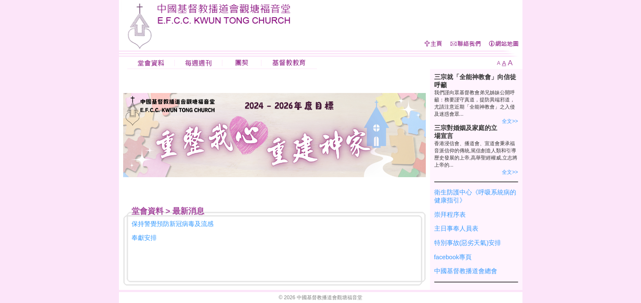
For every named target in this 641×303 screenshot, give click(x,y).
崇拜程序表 (450, 214)
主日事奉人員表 (456, 228)
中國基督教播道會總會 (465, 271)
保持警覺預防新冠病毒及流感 (173, 224)
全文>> (510, 121)
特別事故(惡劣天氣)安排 (467, 242)
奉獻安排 (144, 237)
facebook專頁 (453, 257)
